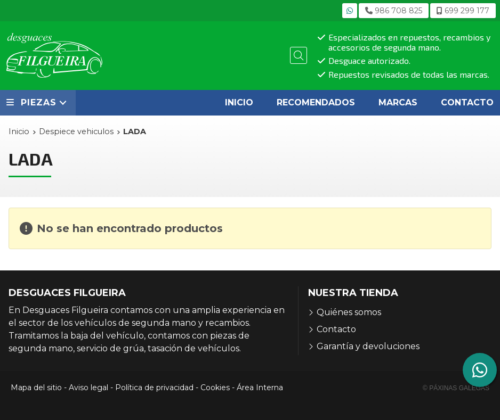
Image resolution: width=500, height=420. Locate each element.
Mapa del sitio (36, 387)
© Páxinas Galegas (456, 388)
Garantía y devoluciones (368, 346)
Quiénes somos (349, 312)
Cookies (215, 387)
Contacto (336, 329)
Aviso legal (88, 387)
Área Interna (260, 387)
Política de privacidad (154, 387)
